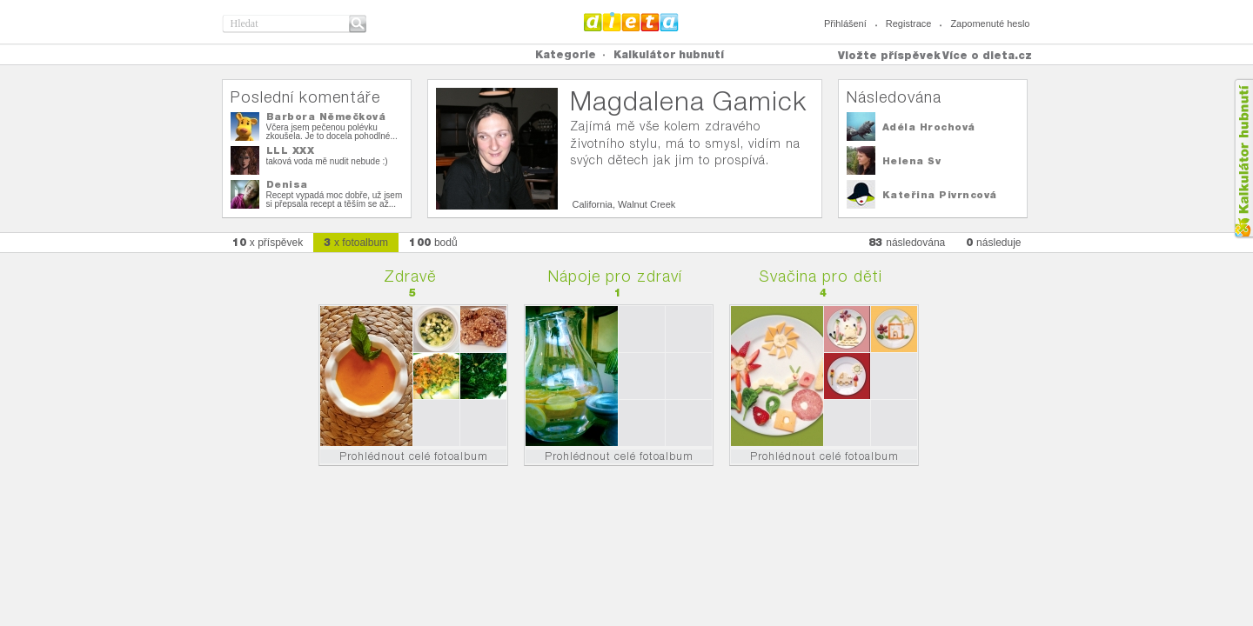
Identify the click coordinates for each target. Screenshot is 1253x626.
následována (906, 242)
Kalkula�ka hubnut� (1243, 158)
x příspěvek (268, 242)
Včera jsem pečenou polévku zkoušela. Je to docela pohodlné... (332, 132)
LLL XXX (290, 150)
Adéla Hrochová (928, 127)
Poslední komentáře (305, 97)
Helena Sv (911, 161)
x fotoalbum (356, 242)
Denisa (287, 184)
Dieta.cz (631, 21)
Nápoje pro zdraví (615, 276)
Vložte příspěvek (889, 55)
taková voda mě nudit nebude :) (327, 161)
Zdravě (410, 276)
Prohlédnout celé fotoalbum (413, 456)
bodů (433, 242)
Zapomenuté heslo (989, 23)
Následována (894, 97)
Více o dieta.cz (987, 55)
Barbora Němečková (326, 116)
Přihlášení (845, 23)
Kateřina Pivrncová (939, 195)
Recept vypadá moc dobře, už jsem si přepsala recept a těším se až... (334, 199)
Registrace (909, 23)
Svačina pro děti (820, 276)
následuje (993, 242)
